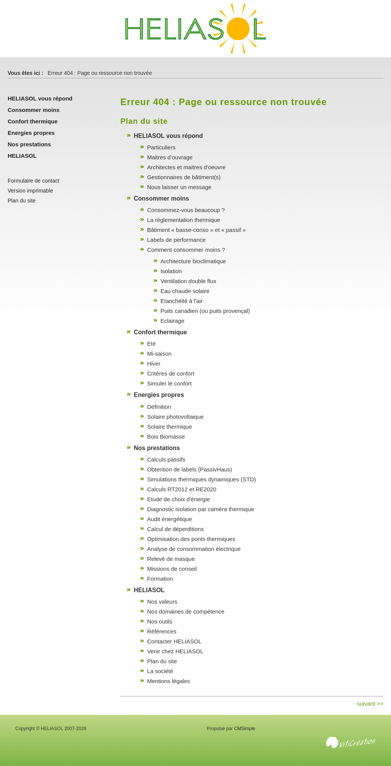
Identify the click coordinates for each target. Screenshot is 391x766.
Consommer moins (161, 198)
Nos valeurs (162, 601)
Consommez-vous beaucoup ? (186, 210)
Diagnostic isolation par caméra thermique (200, 509)
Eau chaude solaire (184, 291)
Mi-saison (159, 353)
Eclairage (172, 320)
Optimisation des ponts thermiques (191, 539)
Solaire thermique (169, 426)
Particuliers (161, 147)
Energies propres (159, 395)
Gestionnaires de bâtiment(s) (184, 177)
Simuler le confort (169, 383)
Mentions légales (168, 681)
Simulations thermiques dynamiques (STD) (201, 479)
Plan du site (162, 661)
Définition (159, 406)
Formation (160, 578)
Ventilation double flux (188, 281)
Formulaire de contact (33, 181)
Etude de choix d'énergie (178, 499)
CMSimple (244, 728)
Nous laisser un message (179, 187)
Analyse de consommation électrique (194, 549)
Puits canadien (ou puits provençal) (205, 311)
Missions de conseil (172, 568)
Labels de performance (176, 239)
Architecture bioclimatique (193, 261)
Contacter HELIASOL (174, 641)
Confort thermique (160, 332)
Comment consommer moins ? (186, 249)
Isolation (171, 271)
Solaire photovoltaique (175, 416)
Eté (151, 343)
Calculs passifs (166, 459)
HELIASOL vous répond (168, 136)
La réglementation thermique (183, 220)
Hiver (153, 363)
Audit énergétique (169, 519)
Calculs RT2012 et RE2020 (182, 489)
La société (160, 671)
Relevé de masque (171, 558)
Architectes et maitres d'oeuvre (186, 167)
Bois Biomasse (166, 436)
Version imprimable (30, 191)
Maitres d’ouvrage (169, 157)
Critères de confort (170, 373)
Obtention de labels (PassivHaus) (189, 469)
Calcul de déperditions (175, 529)
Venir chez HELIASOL (175, 651)
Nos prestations (157, 448)
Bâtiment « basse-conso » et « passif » (196, 230)
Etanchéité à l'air (181, 301)
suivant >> (370, 703)
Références (161, 631)
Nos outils (159, 621)
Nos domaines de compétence (186, 611)
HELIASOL (149, 590)
